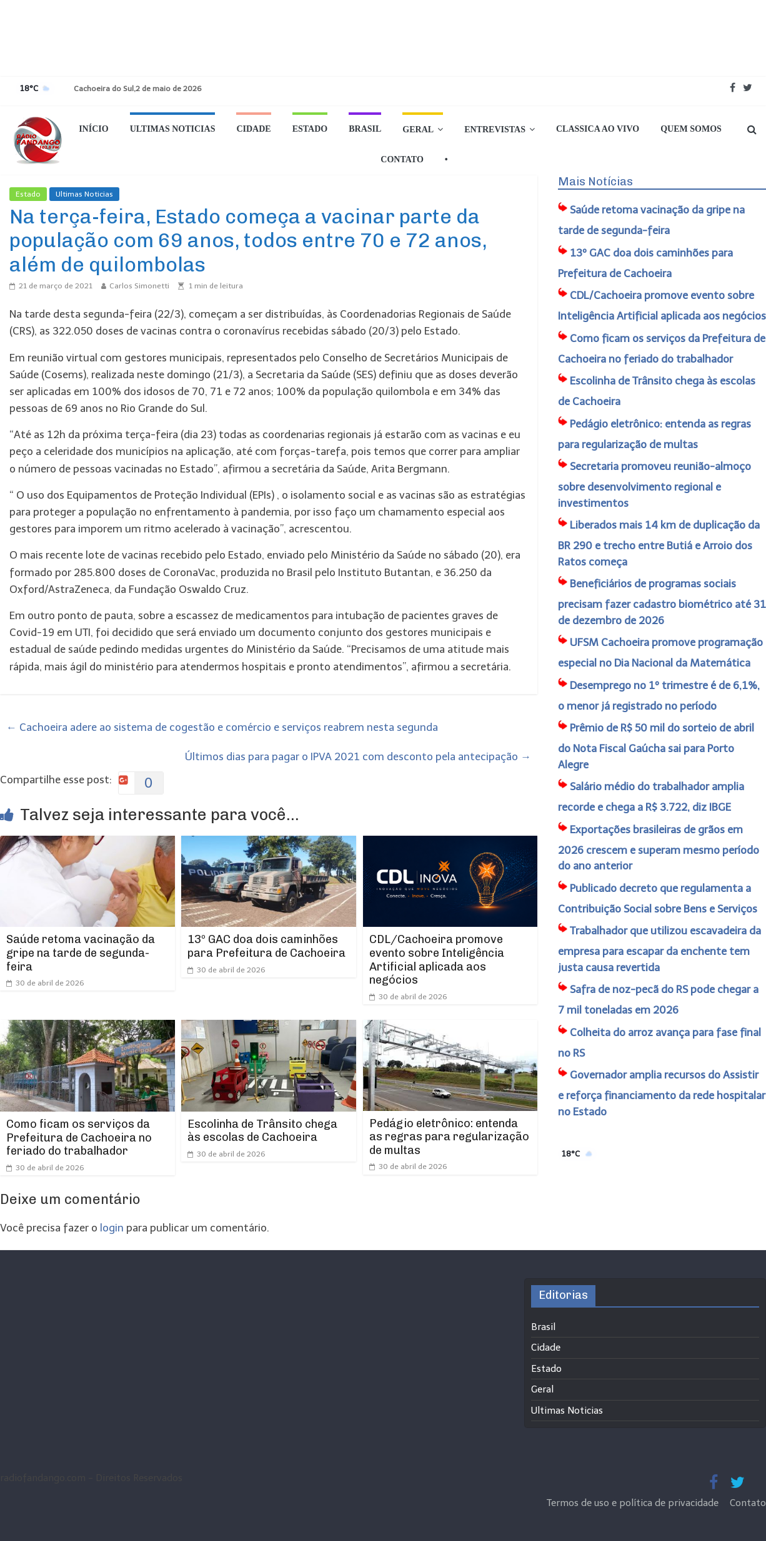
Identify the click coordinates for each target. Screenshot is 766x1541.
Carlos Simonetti (139, 285)
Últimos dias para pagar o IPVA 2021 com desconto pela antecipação (358, 756)
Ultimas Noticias (173, 129)
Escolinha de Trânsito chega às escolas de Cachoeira (262, 1131)
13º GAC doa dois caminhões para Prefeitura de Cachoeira (266, 946)
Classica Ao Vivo (597, 129)
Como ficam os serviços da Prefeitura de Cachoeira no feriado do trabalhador (79, 1137)
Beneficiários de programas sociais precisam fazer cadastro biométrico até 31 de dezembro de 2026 (662, 602)
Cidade (253, 129)
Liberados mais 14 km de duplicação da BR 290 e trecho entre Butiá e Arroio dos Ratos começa (659, 543)
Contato (402, 159)
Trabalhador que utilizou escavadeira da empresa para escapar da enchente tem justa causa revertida (659, 949)
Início (93, 129)
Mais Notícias (595, 181)
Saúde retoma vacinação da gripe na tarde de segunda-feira (80, 952)
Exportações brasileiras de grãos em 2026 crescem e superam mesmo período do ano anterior (658, 848)
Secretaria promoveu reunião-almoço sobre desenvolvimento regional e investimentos (654, 484)
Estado (310, 129)
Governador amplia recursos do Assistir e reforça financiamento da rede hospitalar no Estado (661, 1093)
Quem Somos (691, 129)
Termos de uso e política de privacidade (634, 1503)
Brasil (365, 129)
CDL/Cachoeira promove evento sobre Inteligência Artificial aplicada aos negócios (436, 959)
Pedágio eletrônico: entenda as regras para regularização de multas (449, 1137)
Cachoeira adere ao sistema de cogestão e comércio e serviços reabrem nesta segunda (222, 727)
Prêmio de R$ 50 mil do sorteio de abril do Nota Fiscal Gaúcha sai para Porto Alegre (656, 746)
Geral (418, 129)
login (112, 1227)
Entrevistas (494, 129)
